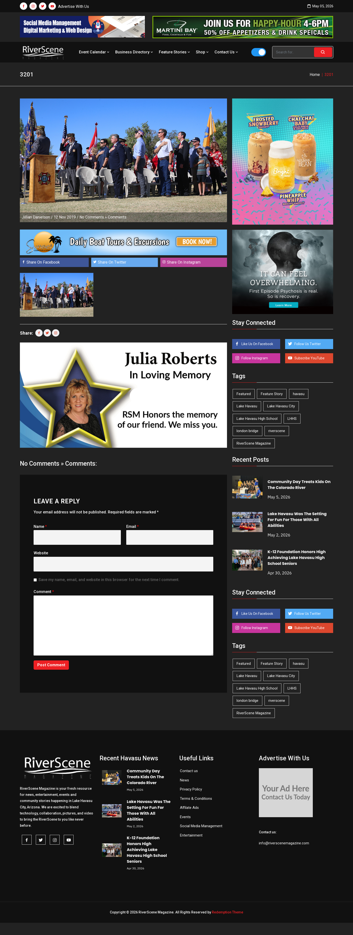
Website (41, 553)
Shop (203, 52)
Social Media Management (201, 826)
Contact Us (226, 52)
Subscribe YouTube (309, 358)
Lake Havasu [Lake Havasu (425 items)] (247, 406)
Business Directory (134, 52)
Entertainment (191, 835)
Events (185, 817)
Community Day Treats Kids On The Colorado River (299, 484)
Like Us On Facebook (257, 344)
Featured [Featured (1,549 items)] (244, 394)
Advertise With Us (73, 6)
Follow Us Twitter (307, 344)
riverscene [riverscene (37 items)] (276, 431)
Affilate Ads (189, 807)
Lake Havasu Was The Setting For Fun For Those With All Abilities (297, 519)
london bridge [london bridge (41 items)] (247, 431)
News (184, 780)
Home (315, 74)
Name (40, 526)
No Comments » (93, 217)
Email (132, 526)
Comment (44, 591)
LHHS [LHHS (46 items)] (292, 418)
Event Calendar (94, 52)
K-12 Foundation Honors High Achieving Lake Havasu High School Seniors (297, 557)
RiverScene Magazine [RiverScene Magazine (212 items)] (254, 443)
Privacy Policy (191, 789)
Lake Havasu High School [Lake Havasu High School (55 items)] (257, 418)
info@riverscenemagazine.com (284, 843)
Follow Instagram (254, 358)
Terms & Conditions (196, 798)
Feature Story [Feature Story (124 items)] (272, 394)
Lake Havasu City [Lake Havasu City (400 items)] (281, 406)
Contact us (189, 771)
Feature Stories (175, 52)
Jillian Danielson (36, 217)
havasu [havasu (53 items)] (298, 394)
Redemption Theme (227, 912)
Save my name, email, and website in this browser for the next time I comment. (108, 579)
